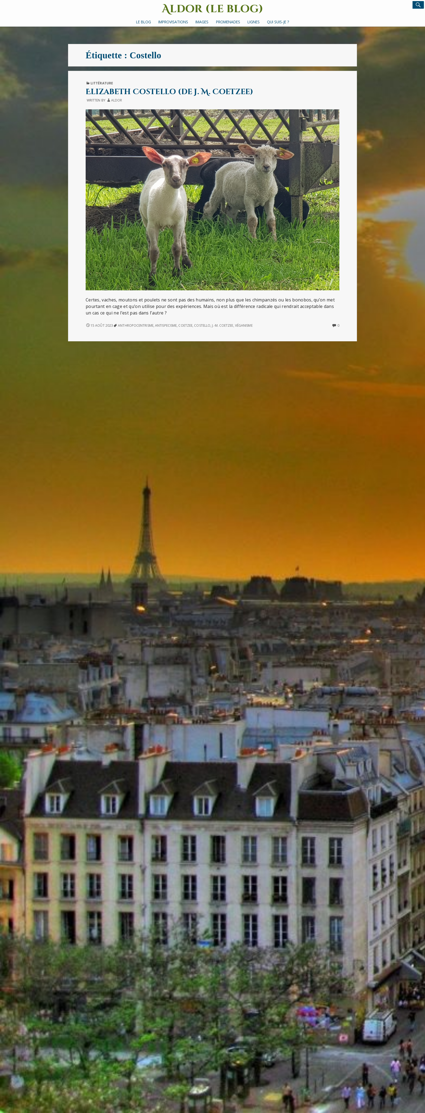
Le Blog (143, 21)
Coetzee (185, 325)
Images (201, 21)
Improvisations (173, 21)
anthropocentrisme (135, 325)
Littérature (102, 83)
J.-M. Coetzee (222, 325)
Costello (202, 325)
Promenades (228, 21)
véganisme (244, 325)
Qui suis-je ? (278, 21)
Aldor (116, 100)
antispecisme (166, 325)
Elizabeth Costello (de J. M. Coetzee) (169, 92)
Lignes (253, 21)
